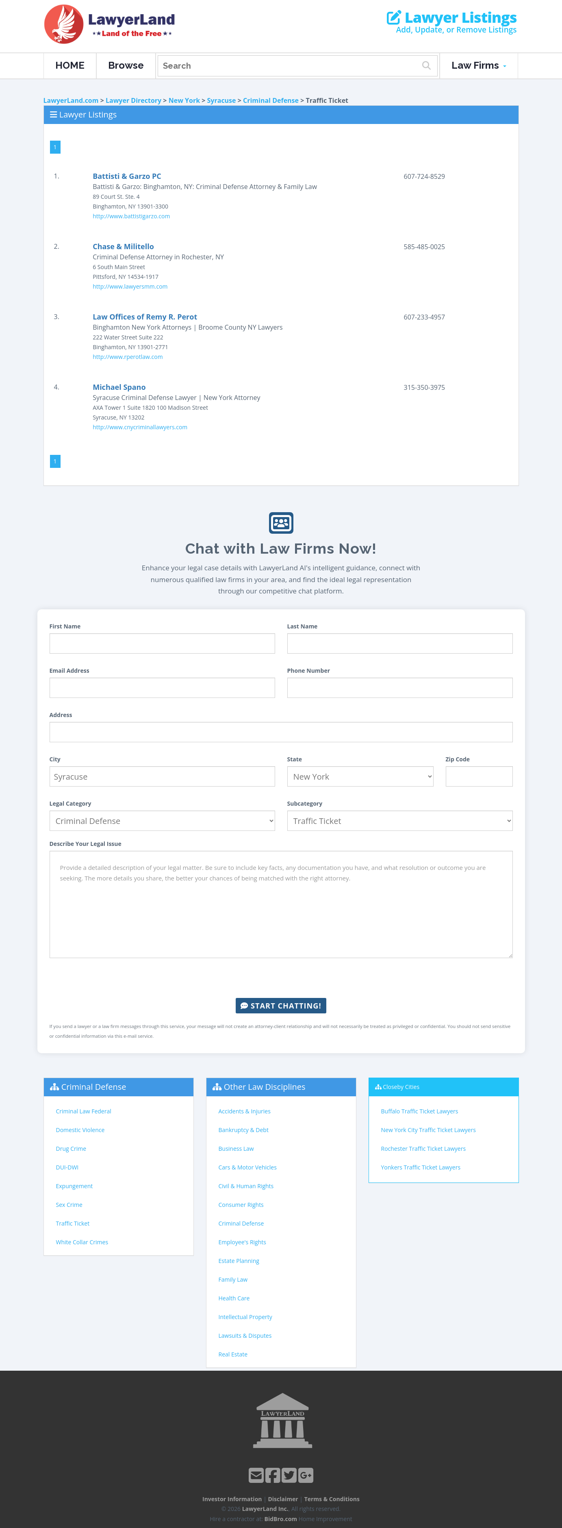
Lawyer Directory (133, 100)
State (294, 759)
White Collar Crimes (82, 1242)
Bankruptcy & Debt (244, 1130)
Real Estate (233, 1354)
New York (184, 100)
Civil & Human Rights (246, 1186)
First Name (65, 626)
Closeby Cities (401, 1087)
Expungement (74, 1186)
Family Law (233, 1279)
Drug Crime (71, 1148)
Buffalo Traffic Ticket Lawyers (419, 1111)
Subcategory (305, 803)
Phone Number (308, 670)
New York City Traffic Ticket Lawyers (428, 1130)
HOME (70, 65)
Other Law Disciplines (265, 1086)
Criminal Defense (271, 100)
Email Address (69, 670)
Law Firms (478, 65)
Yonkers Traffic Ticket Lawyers (421, 1167)
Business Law (236, 1148)
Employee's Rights (242, 1242)
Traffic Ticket (73, 1223)
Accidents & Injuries (245, 1111)
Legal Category (70, 803)
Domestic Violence (80, 1130)
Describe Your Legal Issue (86, 844)
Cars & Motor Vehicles (248, 1167)
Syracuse (221, 100)
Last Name (302, 626)
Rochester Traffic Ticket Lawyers (423, 1148)
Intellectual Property (245, 1317)
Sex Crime (69, 1204)
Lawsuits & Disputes (245, 1335)
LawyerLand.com (71, 100)
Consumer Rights (241, 1204)
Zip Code (458, 759)
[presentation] (281, 978)
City (55, 759)
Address (61, 715)
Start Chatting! (281, 1006)
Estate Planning (239, 1261)
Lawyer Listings (451, 17)
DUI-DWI (67, 1167)
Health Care (234, 1298)
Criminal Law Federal (83, 1111)
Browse (126, 65)
